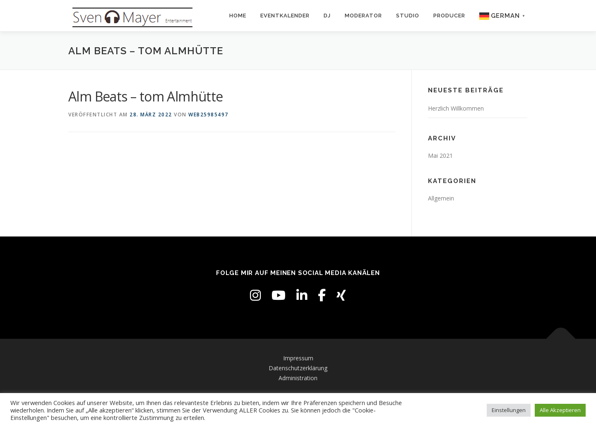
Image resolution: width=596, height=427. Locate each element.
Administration (298, 378)
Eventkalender (285, 15)
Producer (449, 15)
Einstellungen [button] (509, 410)
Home (237, 15)
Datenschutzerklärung (298, 368)
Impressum (298, 358)
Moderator (363, 15)
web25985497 (208, 114)
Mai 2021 (440, 155)
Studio (407, 15)
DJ (327, 15)
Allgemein (441, 198)
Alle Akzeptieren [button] (560, 410)
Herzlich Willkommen (456, 108)
